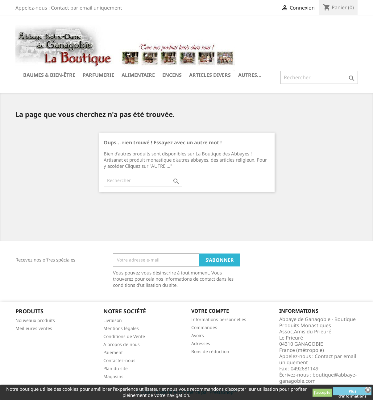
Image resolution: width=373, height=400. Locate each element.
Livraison (112, 320)
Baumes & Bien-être (49, 75)
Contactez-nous (119, 360)
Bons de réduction (210, 351)
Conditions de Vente (124, 336)
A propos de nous (121, 344)
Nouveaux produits (35, 320)
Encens (172, 75)
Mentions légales (121, 328)
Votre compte (210, 310)
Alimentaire (138, 75)
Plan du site (115, 368)
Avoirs (197, 335)
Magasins (113, 376)
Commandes (204, 327)
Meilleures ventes (33, 328)
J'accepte (322, 392)
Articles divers (210, 75)
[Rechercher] (319, 77)
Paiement (113, 352)
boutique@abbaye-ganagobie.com (318, 377)
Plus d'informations (352, 392)
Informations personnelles (218, 319)
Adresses (200, 343)
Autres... (250, 75)
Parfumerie (98, 75)
